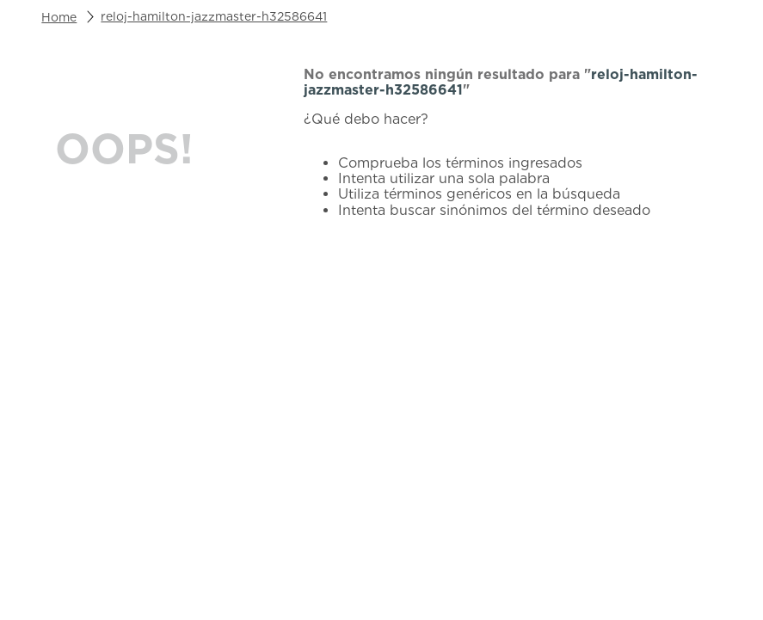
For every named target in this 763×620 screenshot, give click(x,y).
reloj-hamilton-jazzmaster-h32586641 (214, 16)
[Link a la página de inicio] (59, 17)
